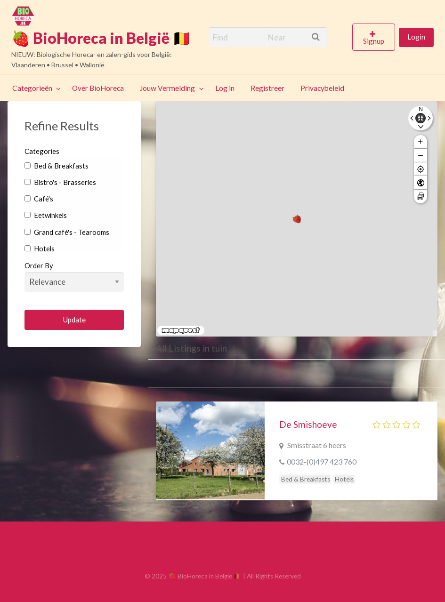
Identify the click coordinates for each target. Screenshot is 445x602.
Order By (74, 276)
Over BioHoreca (98, 88)
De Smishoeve (308, 424)
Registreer (267, 88)
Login (416, 36)
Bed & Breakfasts (56, 165)
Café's (38, 198)
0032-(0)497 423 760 (321, 461)
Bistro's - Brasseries (60, 182)
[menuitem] (375, 37)
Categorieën (32, 88)
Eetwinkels (45, 215)
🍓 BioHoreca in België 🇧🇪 (101, 38)
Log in (225, 88)
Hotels (39, 248)
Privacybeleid (322, 88)
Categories (41, 151)
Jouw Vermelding (167, 88)
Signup (373, 41)
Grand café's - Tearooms (66, 232)
